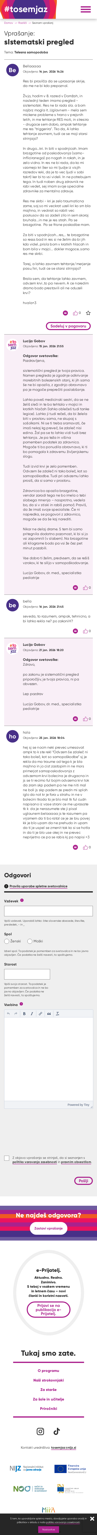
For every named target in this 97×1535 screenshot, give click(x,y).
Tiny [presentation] (86, 1104)
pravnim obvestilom (76, 1162)
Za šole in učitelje (48, 1399)
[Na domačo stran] (26, 9)
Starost (10, 964)
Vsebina (11, 1004)
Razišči (22, 22)
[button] (8, 1014)
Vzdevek (11, 901)
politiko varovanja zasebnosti (63, 1522)
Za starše (48, 1389)
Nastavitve (48, 1529)
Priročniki (48, 1408)
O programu (48, 1370)
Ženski (15, 941)
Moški (38, 941)
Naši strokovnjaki (48, 1380)
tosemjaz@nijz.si (63, 1447)
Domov (8, 22)
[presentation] (8, 1014)
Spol (8, 934)
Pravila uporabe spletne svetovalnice (38, 886)
